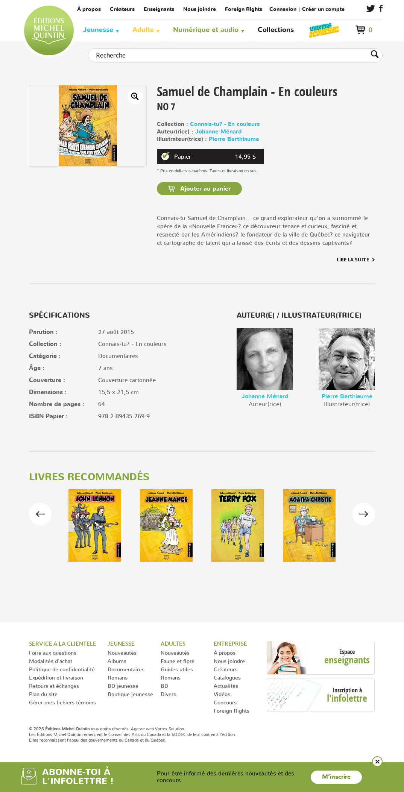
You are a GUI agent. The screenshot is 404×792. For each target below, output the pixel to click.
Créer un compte (323, 9)
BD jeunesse (123, 686)
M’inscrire (336, 777)
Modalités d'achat (50, 661)
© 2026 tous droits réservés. (79, 728)
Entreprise (230, 643)
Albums (117, 661)
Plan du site (43, 694)
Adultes (173, 643)
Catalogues (227, 677)
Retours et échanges (54, 686)
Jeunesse (98, 30)
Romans (118, 677)
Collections (276, 30)
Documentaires (126, 669)
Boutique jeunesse (130, 694)
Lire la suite (353, 259)
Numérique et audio (205, 30)
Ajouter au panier (204, 189)
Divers (168, 694)
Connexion (282, 9)
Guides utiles (177, 669)
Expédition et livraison (56, 677)
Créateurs (122, 9)
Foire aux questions (52, 652)
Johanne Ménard (218, 132)
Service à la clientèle (62, 643)
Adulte (143, 30)
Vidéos (222, 694)
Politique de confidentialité (62, 669)
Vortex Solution (169, 728)
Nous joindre (199, 9)
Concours (225, 702)
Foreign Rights (243, 9)
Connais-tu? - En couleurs (225, 124)
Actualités (226, 686)
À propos (89, 9)
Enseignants (159, 9)
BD (164, 686)
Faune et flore (177, 661)
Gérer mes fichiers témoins (62, 702)
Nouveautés (122, 652)
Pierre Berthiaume (234, 139)
